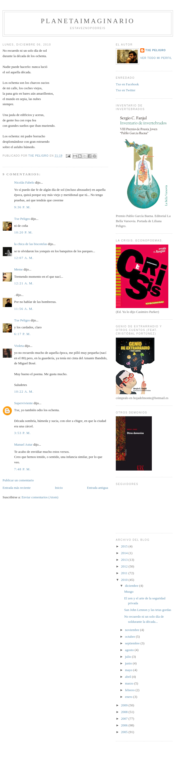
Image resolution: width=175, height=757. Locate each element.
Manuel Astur (23, 444)
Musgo (128, 591)
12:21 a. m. (24, 283)
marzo (129, 683)
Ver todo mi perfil (156, 58)
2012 (124, 566)
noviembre (132, 630)
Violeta (19, 346)
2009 (124, 705)
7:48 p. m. (22, 469)
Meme (18, 269)
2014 (124, 553)
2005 (124, 732)
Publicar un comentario (18, 480)
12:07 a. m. (24, 258)
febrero (130, 690)
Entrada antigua (97, 488)
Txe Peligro (22, 219)
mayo (129, 670)
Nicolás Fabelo (24, 182)
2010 (124, 580)
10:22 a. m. (24, 391)
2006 (124, 725)
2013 (124, 560)
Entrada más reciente (17, 488)
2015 (124, 546)
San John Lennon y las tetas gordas (147, 610)
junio (129, 663)
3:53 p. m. (22, 433)
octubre (130, 636)
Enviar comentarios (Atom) (40, 497)
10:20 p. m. (23, 232)
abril (128, 677)
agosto (130, 650)
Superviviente (23, 403)
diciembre (132, 586)
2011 (124, 573)
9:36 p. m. (22, 207)
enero (129, 697)
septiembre (133, 643)
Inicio (59, 488)
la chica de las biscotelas (30, 244)
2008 (124, 712)
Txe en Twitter (125, 90)
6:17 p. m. (22, 334)
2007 (124, 718)
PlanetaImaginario (88, 21)
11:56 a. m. (23, 309)
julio (128, 657)
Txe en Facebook (127, 84)
